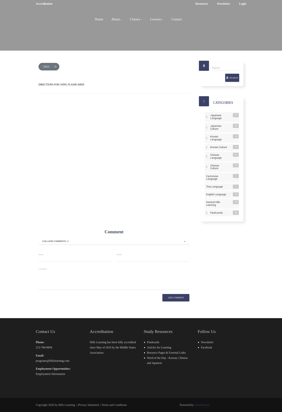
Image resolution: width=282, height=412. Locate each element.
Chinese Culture (219, 166)
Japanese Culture (219, 127)
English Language (217, 194)
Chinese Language (219, 156)
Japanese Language (219, 116)
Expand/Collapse (207, 116)
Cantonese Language (217, 177)
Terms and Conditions (114, 404)
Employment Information (50, 373)
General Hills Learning (217, 203)
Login (242, 3)
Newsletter (223, 3)
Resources (201, 3)
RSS (230, 117)
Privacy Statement (88, 404)
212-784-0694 (44, 347)
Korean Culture (219, 147)
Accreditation (44, 3)
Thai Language (215, 187)
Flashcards (217, 213)
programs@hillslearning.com (52, 360)
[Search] (226, 68)
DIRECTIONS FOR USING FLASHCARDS (61, 84)
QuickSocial (202, 404)
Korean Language (219, 137)
